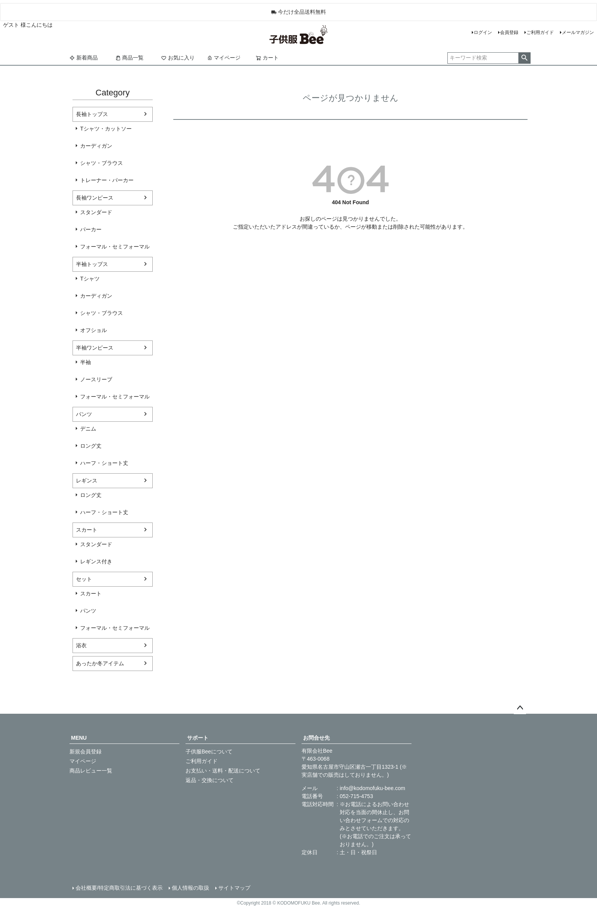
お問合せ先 (316, 738)
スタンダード (96, 212)
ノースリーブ (96, 379)
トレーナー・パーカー (107, 180)
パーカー (91, 229)
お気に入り (178, 58)
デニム (88, 429)
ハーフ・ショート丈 (104, 463)
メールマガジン (578, 32)
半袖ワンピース (94, 348)
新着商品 (83, 58)
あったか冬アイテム (100, 663)
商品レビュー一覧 (90, 771)
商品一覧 (129, 58)
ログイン (483, 32)
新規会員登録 (85, 751)
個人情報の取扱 (190, 888)
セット (84, 579)
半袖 (85, 362)
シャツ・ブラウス (101, 163)
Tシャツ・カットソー (106, 129)
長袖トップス (92, 114)
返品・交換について (210, 780)
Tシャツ (90, 279)
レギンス (86, 480)
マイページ (223, 58)
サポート (197, 738)
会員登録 (509, 32)
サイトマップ (234, 888)
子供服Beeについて (209, 751)
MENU (79, 738)
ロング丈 (91, 446)
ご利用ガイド (540, 32)
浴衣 (81, 645)
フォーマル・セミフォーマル (115, 247)
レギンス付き (96, 561)
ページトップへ (520, 708)
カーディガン (96, 146)
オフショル (93, 330)
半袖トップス (92, 264)
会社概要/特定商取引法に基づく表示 (119, 888)
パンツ (84, 414)
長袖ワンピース (94, 198)
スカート (86, 530)
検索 (524, 58)
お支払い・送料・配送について (223, 771)
